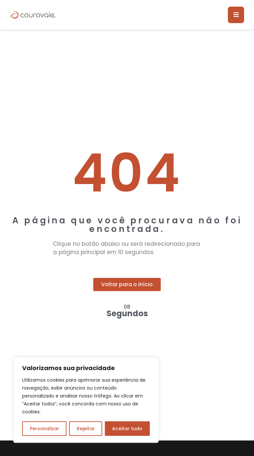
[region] (86, 400)
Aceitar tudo (127, 428)
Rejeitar (85, 428)
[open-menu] (236, 15)
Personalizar (44, 428)
